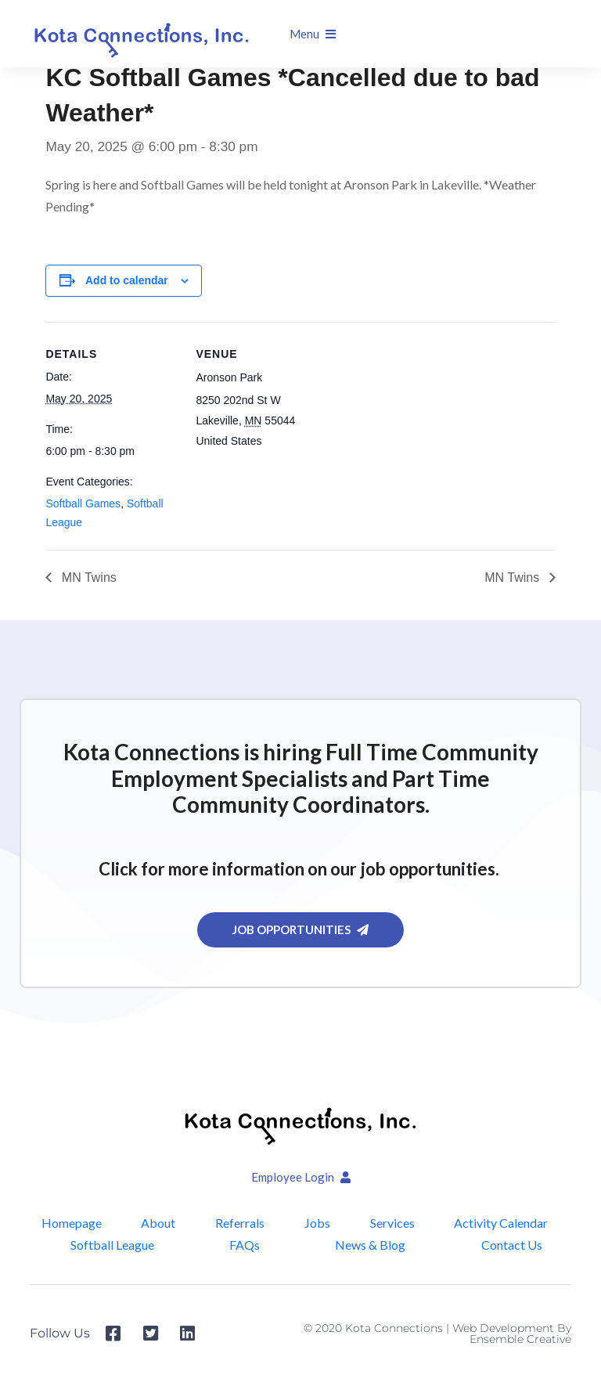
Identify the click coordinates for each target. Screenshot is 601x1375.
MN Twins (87, 577)
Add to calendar (126, 280)
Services (391, 1222)
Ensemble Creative (520, 1339)
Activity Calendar (501, 1222)
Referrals (240, 1222)
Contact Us (511, 1244)
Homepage (71, 1222)
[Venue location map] (428, 430)
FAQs (245, 1244)
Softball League (113, 1244)
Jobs (316, 1222)
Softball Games (83, 503)
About (158, 1222)
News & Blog (371, 1244)
